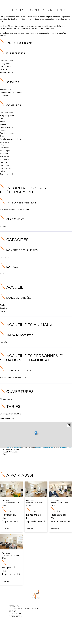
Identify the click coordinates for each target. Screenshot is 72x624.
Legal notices (15, 613)
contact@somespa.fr (39, 461)
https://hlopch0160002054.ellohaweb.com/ (40, 464)
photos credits (15, 616)
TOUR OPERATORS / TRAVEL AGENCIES (24, 608)
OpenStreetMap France (65, 447)
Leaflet (9, 447)
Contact (12, 611)
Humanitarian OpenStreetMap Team (44, 447)
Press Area (14, 606)
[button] (68, 425)
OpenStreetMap (17, 447)
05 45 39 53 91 (41, 459)
